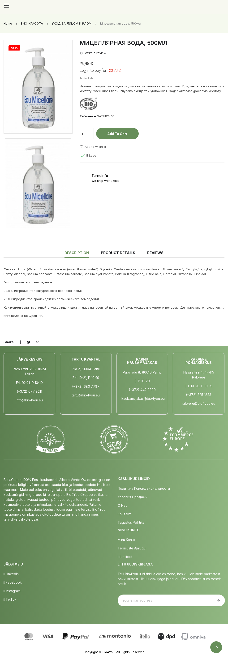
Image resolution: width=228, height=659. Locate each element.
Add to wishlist (93, 147)
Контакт (124, 514)
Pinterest (37, 342)
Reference (88, 116)
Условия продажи (132, 497)
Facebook (13, 582)
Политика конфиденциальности (144, 488)
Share (20, 342)
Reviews (155, 253)
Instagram (12, 591)
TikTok (10, 599)
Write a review (95, 53)
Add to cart (117, 134)
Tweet (29, 342)
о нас (122, 505)
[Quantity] (87, 133)
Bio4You (109, 652)
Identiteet (125, 557)
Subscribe (217, 600)
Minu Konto (126, 540)
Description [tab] (77, 253)
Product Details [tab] (118, 253)
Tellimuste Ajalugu (132, 548)
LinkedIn (11, 574)
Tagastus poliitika (131, 522)
